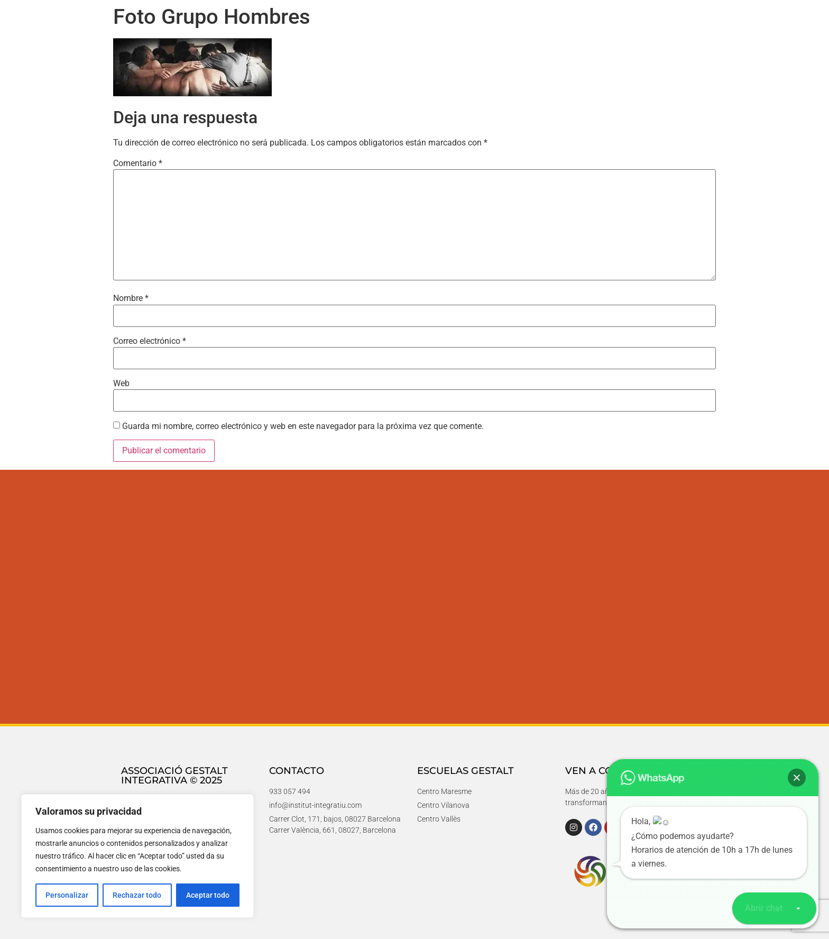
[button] (798, 908)
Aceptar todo (207, 895)
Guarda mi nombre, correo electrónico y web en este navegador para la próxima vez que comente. (303, 426)
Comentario (137, 163)
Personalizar (66, 895)
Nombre (131, 298)
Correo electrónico (149, 341)
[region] (137, 856)
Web (121, 383)
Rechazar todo (137, 895)
